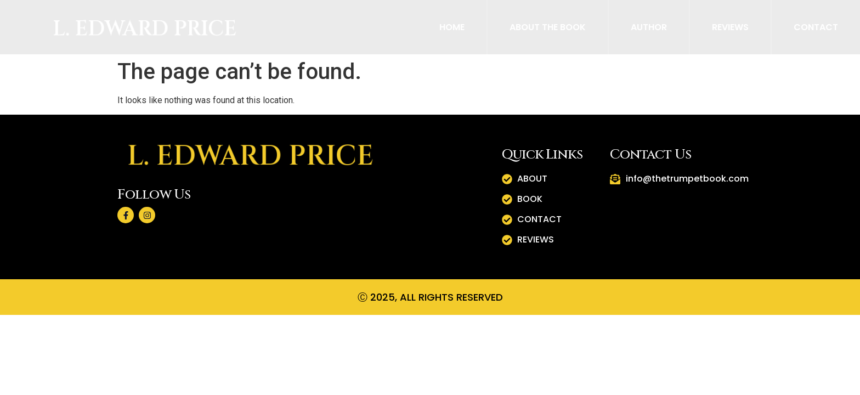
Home (452, 27)
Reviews (730, 27)
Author (649, 27)
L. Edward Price (145, 28)
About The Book (548, 27)
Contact (816, 27)
